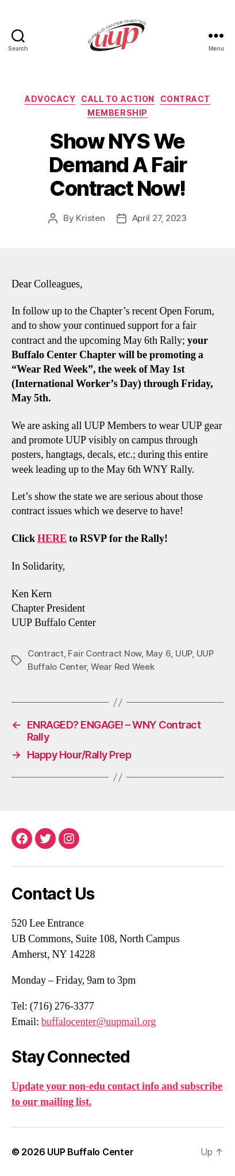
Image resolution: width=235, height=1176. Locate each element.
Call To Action (117, 99)
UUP (183, 653)
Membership (117, 112)
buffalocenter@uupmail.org (98, 1022)
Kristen (90, 218)
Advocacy (50, 99)
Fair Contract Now (104, 653)
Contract (185, 99)
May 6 (158, 653)
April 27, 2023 (159, 218)
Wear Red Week (123, 666)
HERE (52, 538)
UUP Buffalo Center (90, 1152)
